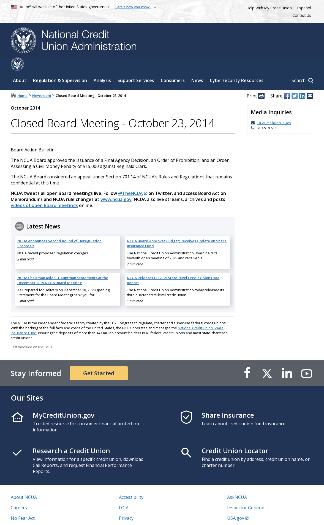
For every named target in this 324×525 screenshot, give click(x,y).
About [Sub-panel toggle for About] (19, 67)
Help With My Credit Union (268, 7)
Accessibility (131, 484)
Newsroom (41, 82)
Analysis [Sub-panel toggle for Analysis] (102, 67)
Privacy (126, 505)
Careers (19, 494)
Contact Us (301, 15)
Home (22, 82)
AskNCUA (237, 484)
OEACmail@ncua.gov (274, 109)
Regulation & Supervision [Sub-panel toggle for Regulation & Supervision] (60, 67)
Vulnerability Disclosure (35, 515)
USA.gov (235, 505)
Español (304, 7)
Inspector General (245, 494)
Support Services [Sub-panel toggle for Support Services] (136, 67)
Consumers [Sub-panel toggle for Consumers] (173, 67)
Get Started (99, 360)
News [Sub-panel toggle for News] (197, 67)
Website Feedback (137, 515)
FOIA (124, 494)
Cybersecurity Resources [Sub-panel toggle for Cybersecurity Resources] (236, 67)
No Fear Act (23, 505)
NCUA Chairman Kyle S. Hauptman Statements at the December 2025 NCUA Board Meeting (62, 267)
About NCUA (24, 484)
